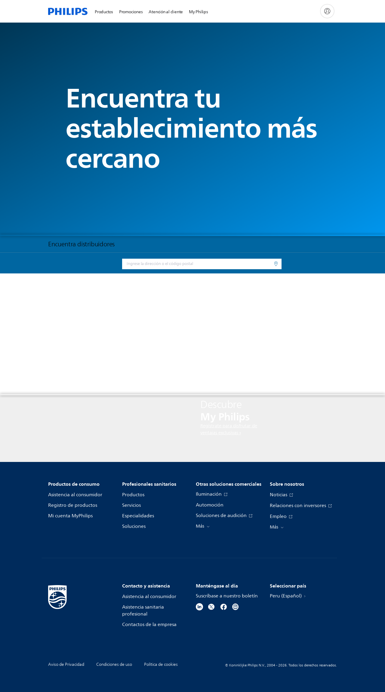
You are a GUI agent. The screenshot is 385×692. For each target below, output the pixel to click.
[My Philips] (327, 11)
